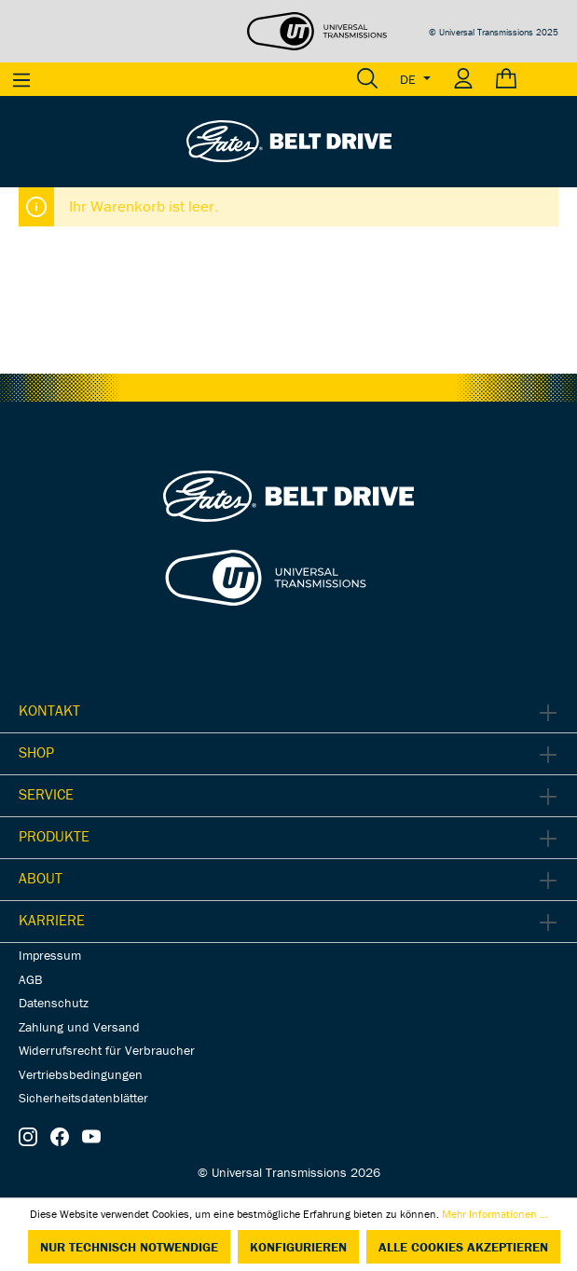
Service (46, 794)
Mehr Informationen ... (495, 1214)
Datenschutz (54, 1002)
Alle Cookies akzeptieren (463, 1246)
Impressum (50, 955)
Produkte (54, 836)
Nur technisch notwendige (129, 1246)
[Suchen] (367, 79)
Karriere (52, 919)
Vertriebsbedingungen (81, 1074)
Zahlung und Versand (79, 1026)
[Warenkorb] (531, 79)
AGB (30, 979)
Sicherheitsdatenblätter (83, 1097)
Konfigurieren (298, 1246)
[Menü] (21, 79)
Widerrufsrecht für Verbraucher (107, 1050)
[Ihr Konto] (463, 79)
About (40, 877)
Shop (36, 752)
